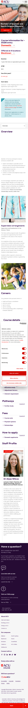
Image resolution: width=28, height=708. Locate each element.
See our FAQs (5, 602)
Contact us (4, 628)
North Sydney (14, 636)
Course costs (8, 418)
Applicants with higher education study (11, 386)
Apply (11, 705)
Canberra (3, 644)
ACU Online (14, 644)
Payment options (10, 421)
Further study (9, 406)
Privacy (3, 683)
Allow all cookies (14, 373)
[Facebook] (2, 655)
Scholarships (8, 425)
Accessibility (4, 681)
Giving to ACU (4, 625)
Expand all (22, 404)
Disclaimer (17, 681)
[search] (23, 2)
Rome (12, 638)
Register (18, 30)
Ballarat (3, 636)
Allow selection (14, 378)
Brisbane (3, 641)
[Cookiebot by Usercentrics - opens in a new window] (20, 324)
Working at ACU (5, 622)
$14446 (4, 76)
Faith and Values (5, 620)
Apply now (6, 30)
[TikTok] (12, 655)
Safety (8, 683)
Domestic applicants (11, 437)
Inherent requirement (11, 394)
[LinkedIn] (7, 655)
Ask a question (6, 608)
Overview (5, 126)
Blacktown (3, 638)
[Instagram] (4, 655)
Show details (20, 368)
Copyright (11, 681)
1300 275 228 (7, 610)
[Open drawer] (25, 705)
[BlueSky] (15, 655)
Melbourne (4, 647)
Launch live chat (5, 582)
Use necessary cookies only (13, 383)
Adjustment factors (10, 390)
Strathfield (14, 641)
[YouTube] (10, 655)
